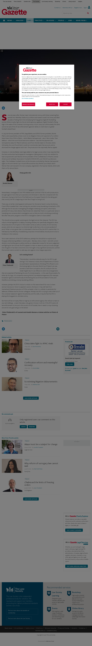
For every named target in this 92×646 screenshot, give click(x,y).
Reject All (52, 104)
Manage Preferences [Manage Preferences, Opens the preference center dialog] (28, 104)
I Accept (65, 104)
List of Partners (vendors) (27, 98)
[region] (46, 87)
